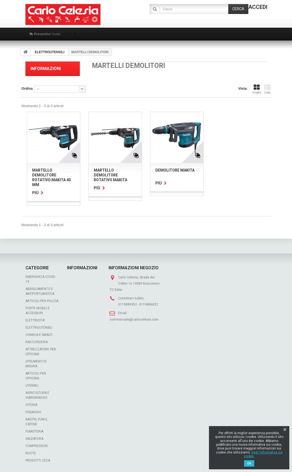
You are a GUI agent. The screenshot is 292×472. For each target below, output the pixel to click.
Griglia (256, 89)
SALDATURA (34, 439)
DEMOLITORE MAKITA (174, 170)
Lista (267, 89)
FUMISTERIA (34, 431)
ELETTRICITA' (35, 320)
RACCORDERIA (36, 342)
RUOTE (30, 453)
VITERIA (31, 405)
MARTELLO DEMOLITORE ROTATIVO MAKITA (110, 175)
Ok (249, 463)
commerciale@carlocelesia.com (134, 319)
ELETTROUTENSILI (38, 327)
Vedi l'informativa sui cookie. (263, 454)
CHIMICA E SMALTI (38, 335)
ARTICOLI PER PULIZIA (41, 301)
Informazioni (46, 68)
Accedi (257, 7)
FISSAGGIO (33, 412)
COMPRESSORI (36, 446)
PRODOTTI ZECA (37, 460)
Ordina (27, 88)
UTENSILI (32, 385)
